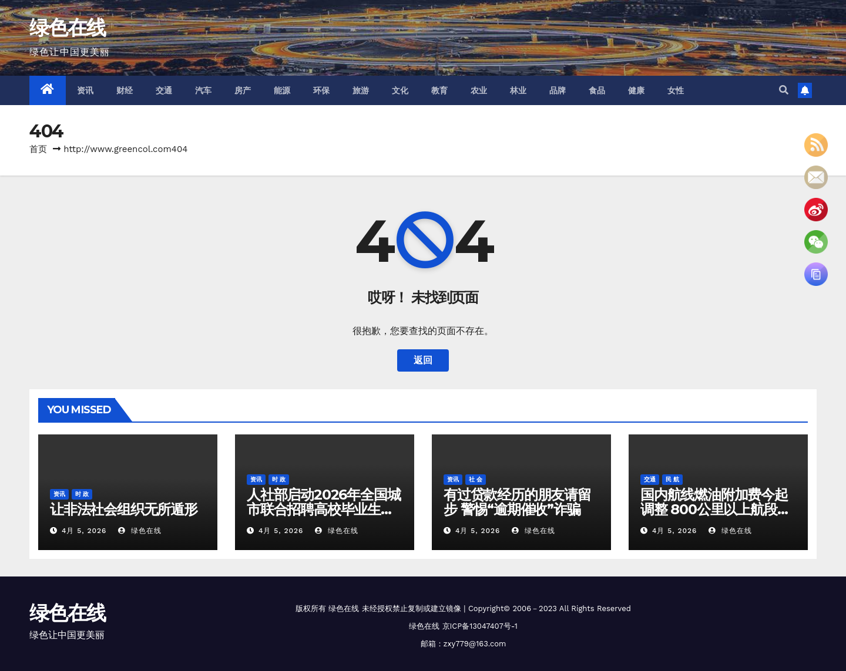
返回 (423, 360)
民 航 (672, 479)
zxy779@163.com (475, 643)
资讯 (85, 90)
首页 (38, 149)
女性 (675, 90)
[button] (783, 90)
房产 (242, 90)
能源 (282, 90)
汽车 (203, 90)
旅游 (361, 90)
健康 (636, 90)
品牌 (557, 90)
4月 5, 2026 (84, 531)
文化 (400, 90)
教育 (439, 90)
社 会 (475, 479)
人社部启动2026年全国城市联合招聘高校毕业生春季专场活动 (323, 509)
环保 (321, 90)
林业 (518, 90)
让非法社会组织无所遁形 (123, 509)
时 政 (82, 494)
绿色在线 (67, 27)
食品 (597, 90)
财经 (124, 90)
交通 (164, 90)
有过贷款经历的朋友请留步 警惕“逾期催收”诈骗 (517, 502)
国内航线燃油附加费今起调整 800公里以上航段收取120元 (715, 509)
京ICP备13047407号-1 (480, 626)
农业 (479, 90)
